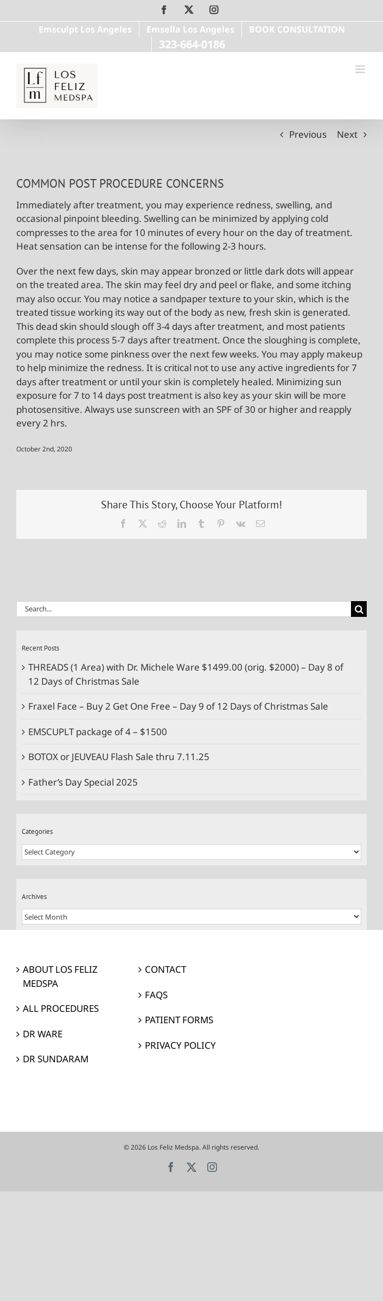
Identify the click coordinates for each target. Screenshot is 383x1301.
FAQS (156, 994)
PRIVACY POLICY (180, 1045)
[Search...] (183, 609)
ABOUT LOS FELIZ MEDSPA (60, 976)
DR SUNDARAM (55, 1059)
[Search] (359, 609)
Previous (308, 134)
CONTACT (165, 969)
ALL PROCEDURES (61, 1008)
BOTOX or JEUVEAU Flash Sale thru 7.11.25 (118, 756)
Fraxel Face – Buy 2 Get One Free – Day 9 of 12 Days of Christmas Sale (178, 706)
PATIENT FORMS (179, 1019)
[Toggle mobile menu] (361, 69)
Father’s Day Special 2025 (83, 782)
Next (347, 134)
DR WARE (42, 1034)
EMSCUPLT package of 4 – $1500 (97, 731)
